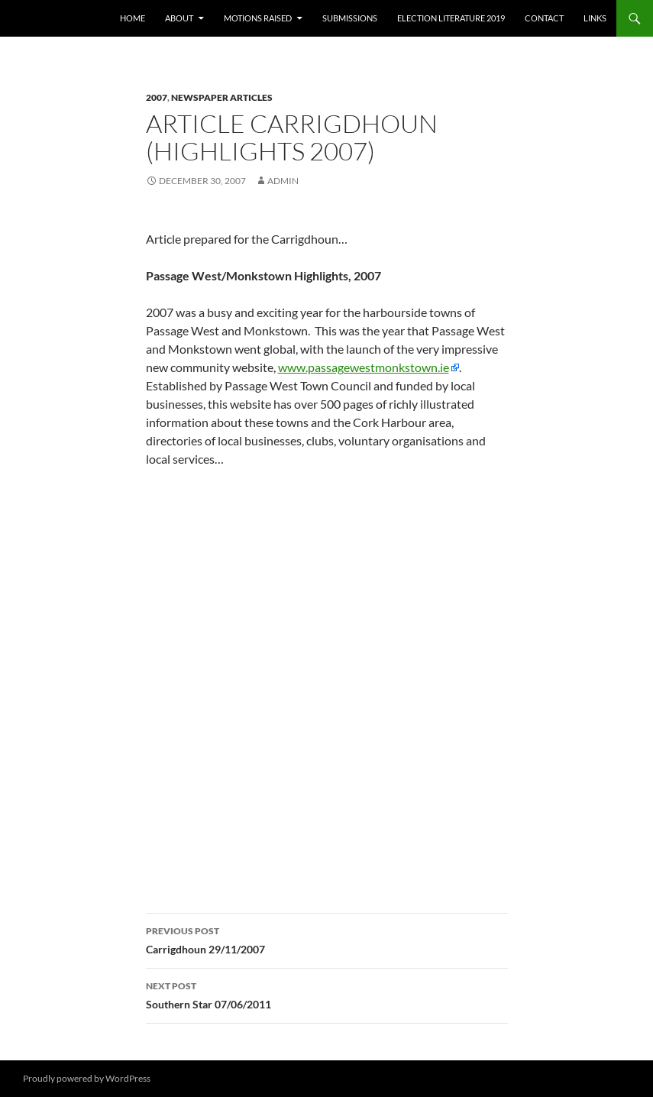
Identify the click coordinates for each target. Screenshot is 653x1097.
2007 (156, 97)
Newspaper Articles (222, 97)
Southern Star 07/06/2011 (327, 994)
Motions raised (258, 18)
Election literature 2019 (451, 18)
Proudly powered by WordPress (86, 1078)
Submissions (349, 18)
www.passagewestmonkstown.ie (363, 367)
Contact (544, 18)
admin (283, 180)
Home (132, 18)
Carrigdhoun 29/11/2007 (327, 939)
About (179, 18)
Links (594, 18)
